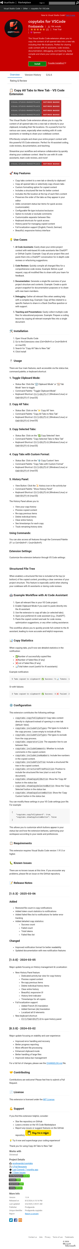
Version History (33, 74)
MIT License (48, 1099)
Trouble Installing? (57, 63)
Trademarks (69, 1237)
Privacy (47, 1237)
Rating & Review (18, 80)
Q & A (49, 74)
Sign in (42, 3)
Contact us (33, 1237)
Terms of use (58, 1237)
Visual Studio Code (12, 8)
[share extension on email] (20, 1221)
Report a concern (32, 1214)
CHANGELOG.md (54, 1063)
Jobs (41, 1237)
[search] (62, 3)
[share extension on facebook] (16, 1221)
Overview (15, 74)
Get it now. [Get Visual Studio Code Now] (70, 15)
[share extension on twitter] (11, 1221)
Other (25, 8)
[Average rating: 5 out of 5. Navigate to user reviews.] (39, 29)
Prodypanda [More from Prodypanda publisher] (35, 26)
